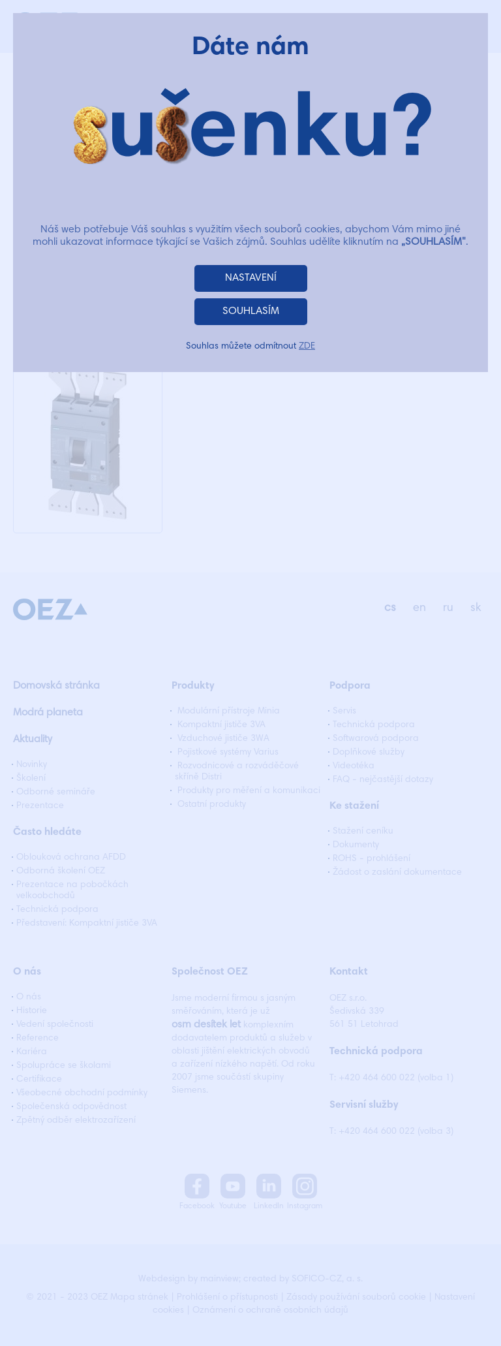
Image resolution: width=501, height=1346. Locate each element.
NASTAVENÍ (251, 278)
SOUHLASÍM (250, 311)
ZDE (307, 346)
